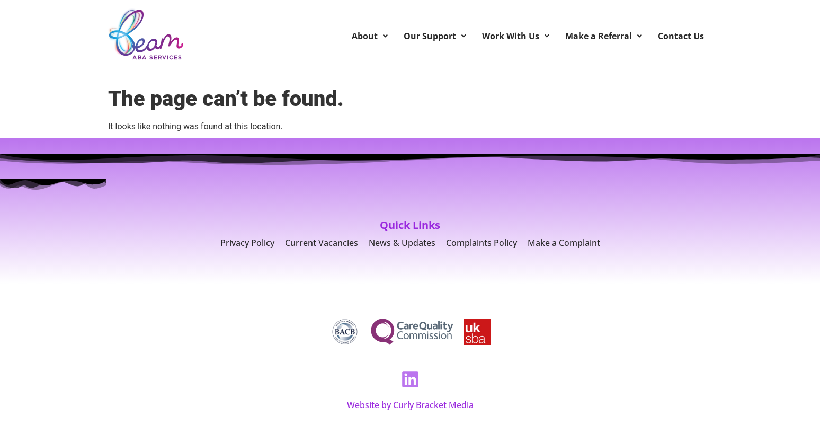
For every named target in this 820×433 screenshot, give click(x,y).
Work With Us (515, 36)
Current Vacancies (321, 243)
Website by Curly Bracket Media (410, 405)
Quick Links (410, 225)
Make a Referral (603, 36)
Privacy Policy (247, 243)
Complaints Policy (481, 243)
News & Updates (402, 243)
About (370, 36)
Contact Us (681, 36)
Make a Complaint (564, 243)
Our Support (435, 36)
